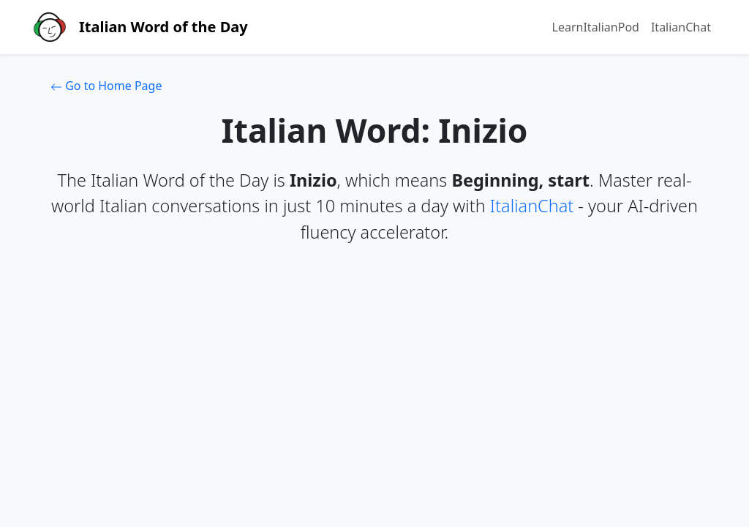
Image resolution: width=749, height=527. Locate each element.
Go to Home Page (106, 86)
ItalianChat (681, 27)
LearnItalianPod (595, 27)
